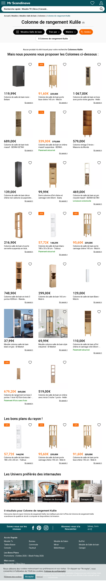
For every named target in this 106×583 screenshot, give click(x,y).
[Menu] (3, 2)
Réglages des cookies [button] (13, 576)
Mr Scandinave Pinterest (39, 530)
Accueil (7, 16)
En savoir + (28, 103)
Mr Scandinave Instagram (46, 530)
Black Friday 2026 (36, 558)
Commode (33, 547)
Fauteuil (32, 550)
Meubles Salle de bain (29, 16)
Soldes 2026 (21, 558)
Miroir (56, 547)
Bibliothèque (59, 550)
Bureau (32, 544)
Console (7, 550)
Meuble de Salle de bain (89, 547)
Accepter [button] (31, 576)
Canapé (82, 550)
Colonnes (43, 16)
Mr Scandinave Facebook (33, 530)
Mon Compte (96, 3)
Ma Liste (78, 3)
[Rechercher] (101, 9)
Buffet (82, 544)
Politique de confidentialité (55, 571)
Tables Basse (9, 547)
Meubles (15, 16)
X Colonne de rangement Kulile (53, 38)
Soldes (86, 32)
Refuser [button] (42, 576)
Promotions (9, 558)
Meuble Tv (8, 544)
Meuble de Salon (61, 544)
